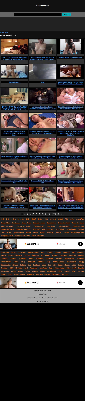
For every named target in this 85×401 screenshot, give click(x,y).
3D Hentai (18, 268)
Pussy (23, 262)
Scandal (13, 258)
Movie (31, 258)
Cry (73, 271)
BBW (11, 268)
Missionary (56, 274)
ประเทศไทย (80, 219)
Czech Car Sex (6, 232)
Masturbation (69, 258)
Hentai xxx (16, 223)
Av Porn (65, 274)
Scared (3, 274)
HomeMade (43, 268)
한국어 (60, 219)
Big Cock (49, 258)
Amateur (55, 255)
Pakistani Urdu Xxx (23, 229)
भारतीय (72, 219)
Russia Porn (71, 229)
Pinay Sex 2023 (78, 226)
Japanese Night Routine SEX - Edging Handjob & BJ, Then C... (14, 206)
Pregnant (67, 271)
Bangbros (31, 274)
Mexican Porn (19, 232)
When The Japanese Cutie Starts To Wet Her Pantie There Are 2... (70, 107)
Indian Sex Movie (7, 226)
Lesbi (44, 265)
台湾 (66, 219)
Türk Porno (60, 229)
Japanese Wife (33, 252)
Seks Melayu (51, 223)
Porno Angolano (38, 235)
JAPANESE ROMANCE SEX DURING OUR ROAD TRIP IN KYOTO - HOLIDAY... (70, 133)
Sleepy (81, 262)
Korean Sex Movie (23, 226)
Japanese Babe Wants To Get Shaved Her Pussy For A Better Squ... (14, 133)
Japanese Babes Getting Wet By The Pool (14, 182)
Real (26, 268)
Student (58, 252)
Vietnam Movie (64, 226)
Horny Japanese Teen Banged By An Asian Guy (14, 157)
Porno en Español (77, 232)
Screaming (5, 252)
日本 (27, 219)
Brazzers (39, 274)
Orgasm (10, 255)
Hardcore (36, 265)
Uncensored (71, 262)
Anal (49, 265)
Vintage (20, 271)
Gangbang (72, 255)
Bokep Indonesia (39, 223)
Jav (42, 255)
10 (49, 214)
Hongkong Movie (7, 235)
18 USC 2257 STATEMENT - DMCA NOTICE (42, 298)
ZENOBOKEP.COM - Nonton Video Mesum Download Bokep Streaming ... (70, 84)
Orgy (51, 268)
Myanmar (50, 232)
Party (16, 262)
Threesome (5, 271)
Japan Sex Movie (78, 223)
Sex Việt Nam (6, 223)
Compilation (51, 271)
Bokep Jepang (14, 82)
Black (60, 265)
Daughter (80, 252)
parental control (42, 301)
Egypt (42, 232)
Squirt (13, 252)
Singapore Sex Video (22, 235)
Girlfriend (41, 262)
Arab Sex (36, 229)
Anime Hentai (59, 268)
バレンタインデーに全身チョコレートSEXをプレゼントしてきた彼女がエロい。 (70, 208)
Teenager (4, 268)
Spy (49, 262)
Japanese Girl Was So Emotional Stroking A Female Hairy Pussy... (70, 157)
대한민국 (53, 219)
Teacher (50, 252)
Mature (67, 265)
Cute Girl (31, 262)
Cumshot (63, 255)
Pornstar (47, 274)
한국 (46, 219)
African (66, 232)
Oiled (68, 268)
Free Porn (47, 291)
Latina (74, 265)
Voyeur (13, 271)
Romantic (33, 268)
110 (54, 214)
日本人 (40, 219)
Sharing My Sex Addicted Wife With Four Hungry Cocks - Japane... (42, 157)
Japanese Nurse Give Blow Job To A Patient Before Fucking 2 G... (42, 132)
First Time (80, 271)
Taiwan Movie (39, 226)
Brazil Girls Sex (47, 229)
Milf (73, 252)
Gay (54, 265)
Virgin (27, 271)
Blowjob (81, 255)
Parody (23, 274)
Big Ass (15, 265)
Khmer (28, 232)
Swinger (81, 265)
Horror (10, 274)
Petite (60, 271)
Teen (29, 265)
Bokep (47, 255)
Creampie (39, 258)
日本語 (33, 219)
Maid (42, 252)
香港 (7, 219)
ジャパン (21, 219)
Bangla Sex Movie (7, 229)
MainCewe (39, 291)
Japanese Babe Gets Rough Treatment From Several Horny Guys (42, 107)
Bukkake (81, 268)
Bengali (58, 232)
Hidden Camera (58, 262)
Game (16, 274)
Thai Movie (51, 226)
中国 (2, 219)
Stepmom (35, 255)
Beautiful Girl (6, 265)
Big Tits (59, 258)
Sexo (42, 82)
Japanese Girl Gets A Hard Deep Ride (42, 182)
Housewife (22, 252)
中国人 (13, 219)
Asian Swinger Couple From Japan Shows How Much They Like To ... (70, 182)
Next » (61, 214)
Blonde (42, 271)
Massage (18, 255)
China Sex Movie (64, 223)
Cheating (4, 258)
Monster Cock (6, 262)
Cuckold (27, 255)
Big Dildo (80, 258)
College (23, 265)
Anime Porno (26, 223)
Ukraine (81, 229)
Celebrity (22, 258)
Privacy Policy (42, 294)
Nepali (35, 232)
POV (74, 268)
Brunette (35, 271)
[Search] (38, 14)
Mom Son (66, 252)
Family (3, 255)
